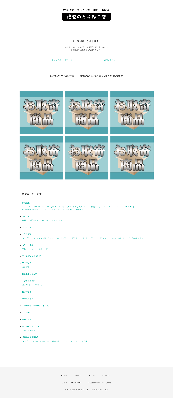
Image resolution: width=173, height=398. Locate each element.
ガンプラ (26, 238)
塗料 (40, 249)
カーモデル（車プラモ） (43, 238)
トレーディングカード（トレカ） (36, 306)
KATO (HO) (114, 207)
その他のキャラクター (137, 238)
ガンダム (26, 267)
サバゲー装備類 (28, 330)
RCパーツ (38, 285)
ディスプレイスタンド (31, 256)
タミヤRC (26, 285)
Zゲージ (45, 209)
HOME (64, 376)
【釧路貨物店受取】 (30, 337)
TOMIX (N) (39, 207)
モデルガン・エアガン (31, 326)
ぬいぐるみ (26, 292)
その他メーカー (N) (97, 207)
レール (45, 220)
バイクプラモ (62, 238)
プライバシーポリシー (71, 383)
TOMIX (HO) (128, 207)
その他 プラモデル (41, 341)
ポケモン (102, 238)
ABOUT (78, 376)
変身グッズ (26, 319)
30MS (74, 238)
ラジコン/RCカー (29, 281)
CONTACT (107, 376)
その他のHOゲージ (30, 209)
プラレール (26, 227)
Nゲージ (25, 216)
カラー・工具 (27, 245)
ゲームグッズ (27, 299)
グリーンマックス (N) (76, 207)
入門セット (34, 220)
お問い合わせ (109, 60)
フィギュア (26, 263)
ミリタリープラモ (87, 238)
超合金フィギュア (29, 274)
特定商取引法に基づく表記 (100, 383)
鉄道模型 (26, 203)
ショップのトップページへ (63, 60)
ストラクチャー (57, 220)
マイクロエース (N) (55, 207)
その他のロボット (117, 238)
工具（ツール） (28, 249)
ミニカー (26, 313)
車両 (24, 220)
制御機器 (79, 209)
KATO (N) (26, 207)
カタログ (55, 209)
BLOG (92, 376)
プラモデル (26, 234)
